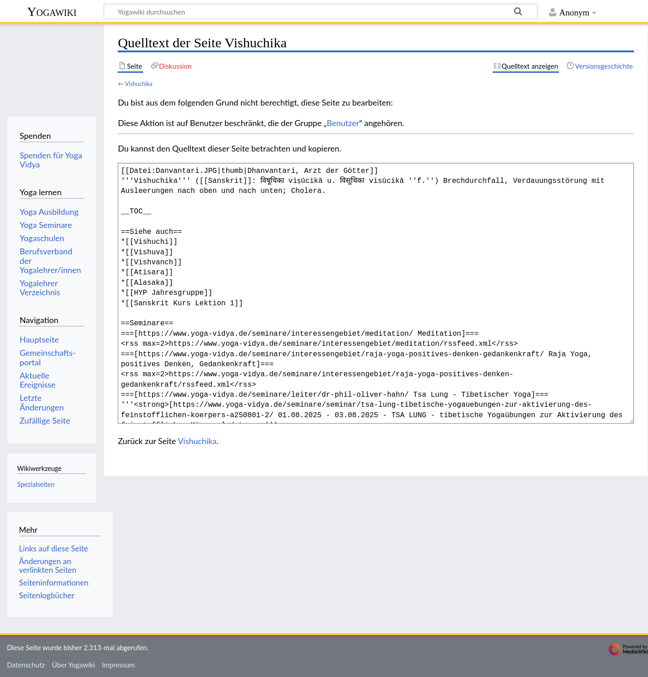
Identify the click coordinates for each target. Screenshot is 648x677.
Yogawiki (52, 12)
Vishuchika (139, 83)
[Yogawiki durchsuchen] (320, 11)
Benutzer (343, 123)
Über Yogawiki (73, 665)
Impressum (118, 665)
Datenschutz (26, 665)
